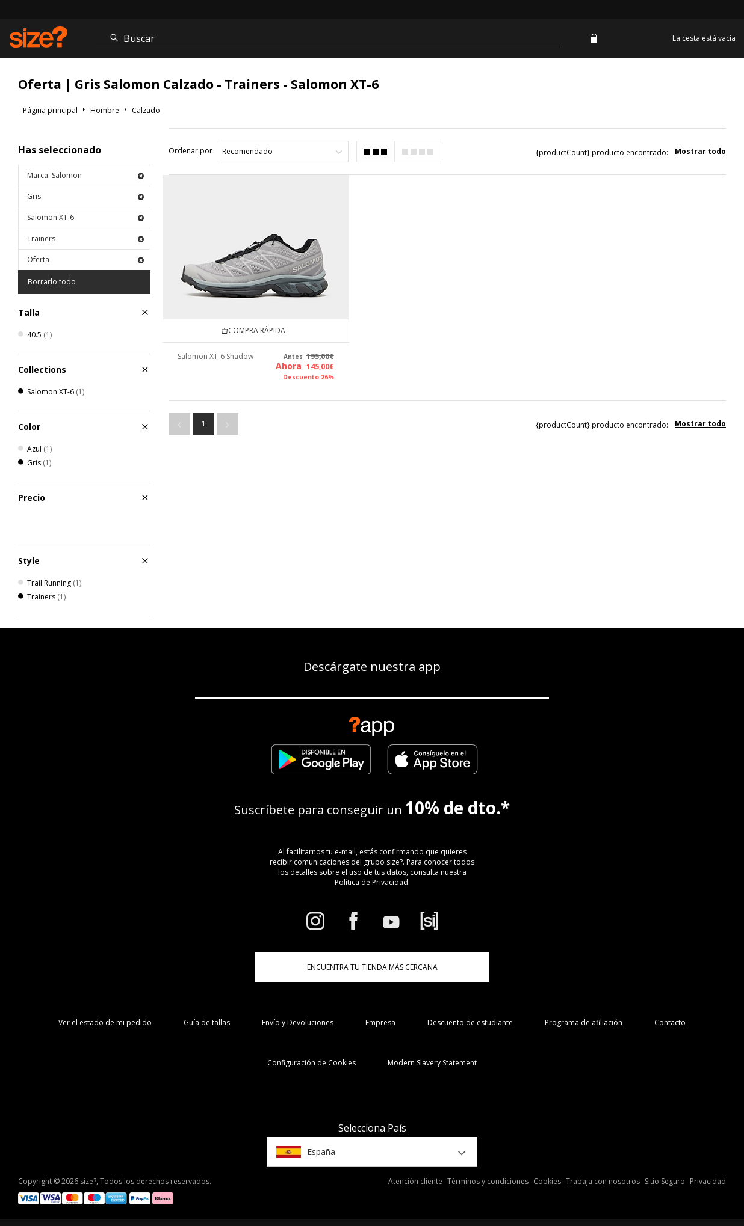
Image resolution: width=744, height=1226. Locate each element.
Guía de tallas (207, 1022)
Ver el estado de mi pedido (105, 1022)
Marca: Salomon (85, 175)
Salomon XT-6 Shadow (215, 356)
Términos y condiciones (488, 1181)
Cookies (547, 1181)
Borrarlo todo (52, 282)
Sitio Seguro (665, 1181)
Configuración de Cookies (311, 1063)
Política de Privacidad (371, 882)
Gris (85, 196)
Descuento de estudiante (470, 1022)
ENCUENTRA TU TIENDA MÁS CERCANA (372, 967)
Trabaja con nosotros (603, 1181)
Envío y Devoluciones (297, 1022)
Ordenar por (190, 151)
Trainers (85, 238)
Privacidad (708, 1181)
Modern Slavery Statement (432, 1063)
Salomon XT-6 (85, 217)
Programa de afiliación (583, 1022)
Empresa (380, 1022)
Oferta (85, 259)
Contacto (670, 1022)
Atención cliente (415, 1181)
